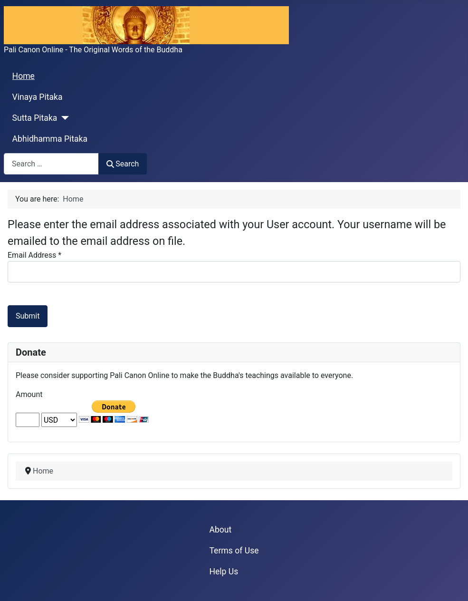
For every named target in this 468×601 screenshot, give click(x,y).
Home (23, 76)
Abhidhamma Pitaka (50, 139)
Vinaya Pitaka (37, 97)
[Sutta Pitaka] (63, 118)
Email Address (34, 255)
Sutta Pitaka (34, 118)
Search (122, 163)
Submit (27, 315)
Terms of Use (233, 550)
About (220, 529)
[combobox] (51, 163)
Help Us (223, 571)
